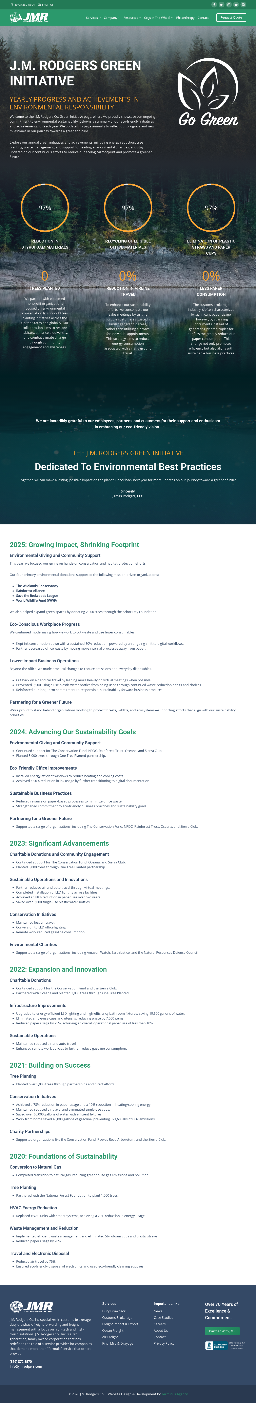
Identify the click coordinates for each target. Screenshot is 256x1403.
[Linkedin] (243, 4)
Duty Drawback (113, 1311)
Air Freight (110, 1337)
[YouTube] (236, 4)
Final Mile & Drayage (117, 1343)
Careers (160, 1324)
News (158, 1311)
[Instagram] (229, 4)
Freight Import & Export (120, 1324)
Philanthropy (185, 18)
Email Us (45, 4)
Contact (203, 18)
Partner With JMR (222, 1331)
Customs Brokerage (117, 1317)
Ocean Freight (112, 1330)
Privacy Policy (164, 1343)
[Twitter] (221, 4)
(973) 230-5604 (23, 4)
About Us (161, 1330)
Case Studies (163, 1317)
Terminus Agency (174, 1394)
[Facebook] (214, 4)
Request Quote (231, 17)
